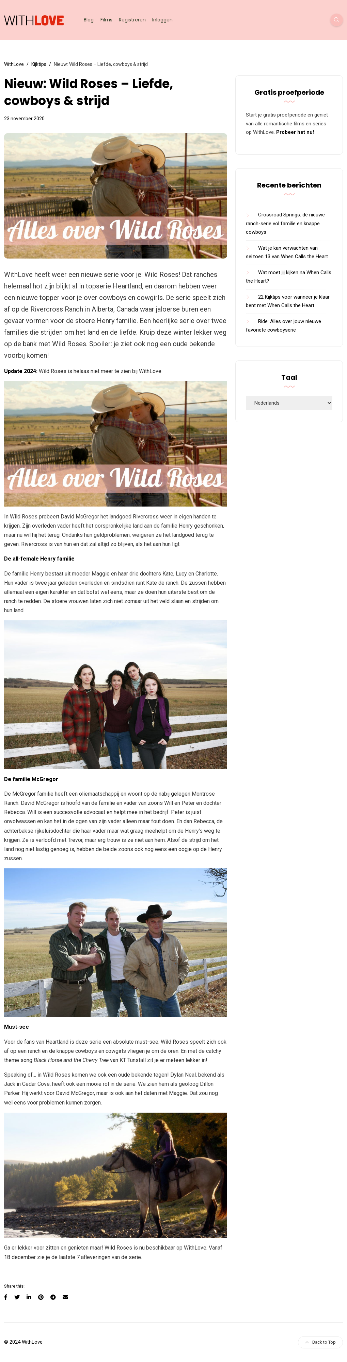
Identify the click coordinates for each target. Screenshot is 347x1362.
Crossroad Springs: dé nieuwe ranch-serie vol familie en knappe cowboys (285, 223)
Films (106, 19)
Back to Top (320, 1342)
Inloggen (162, 19)
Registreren (132, 19)
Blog (89, 19)
